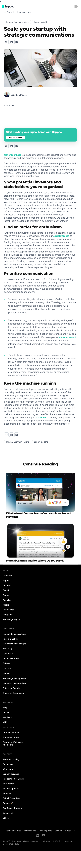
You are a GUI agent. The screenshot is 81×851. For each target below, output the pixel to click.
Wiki (5, 722)
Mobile (6, 605)
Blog (5, 707)
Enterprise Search (11, 688)
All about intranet (11, 732)
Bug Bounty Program (12, 808)
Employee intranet (11, 737)
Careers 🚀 (8, 803)
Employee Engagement (13, 693)
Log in (6, 818)
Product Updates (11, 788)
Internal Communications (14, 634)
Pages (6, 580)
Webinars (7, 717)
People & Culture (10, 639)
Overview (7, 575)
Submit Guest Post (11, 798)
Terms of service (13, 830)
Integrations (8, 614)
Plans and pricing (11, 759)
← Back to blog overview (17, 12)
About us (7, 793)
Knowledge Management (14, 678)
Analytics (7, 600)
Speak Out (70, 830)
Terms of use (30, 830)
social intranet (61, 235)
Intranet (6, 673)
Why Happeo (9, 769)
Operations (8, 653)
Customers (8, 764)
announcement (67, 337)
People (6, 595)
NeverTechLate (12, 154)
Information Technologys (14, 643)
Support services (11, 774)
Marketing (7, 648)
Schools (6, 663)
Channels (41, 417)
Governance (8, 609)
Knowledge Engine (11, 619)
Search (6, 590)
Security (58, 830)
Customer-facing (11, 658)
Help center (8, 783)
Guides (6, 712)
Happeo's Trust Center (13, 779)
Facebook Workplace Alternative (13, 743)
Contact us (8, 813)
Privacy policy (45, 830)
